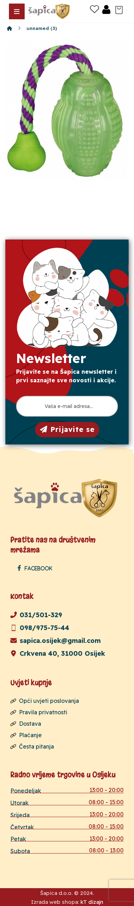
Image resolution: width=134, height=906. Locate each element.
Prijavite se (67, 429)
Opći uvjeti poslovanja (44, 700)
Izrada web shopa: (55, 902)
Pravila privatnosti (38, 712)
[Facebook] (36, 568)
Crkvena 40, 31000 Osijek (57, 653)
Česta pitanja (32, 746)
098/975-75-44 (39, 628)
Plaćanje (26, 735)
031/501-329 (36, 615)
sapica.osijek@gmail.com (55, 640)
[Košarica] (119, 9)
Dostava (25, 723)
